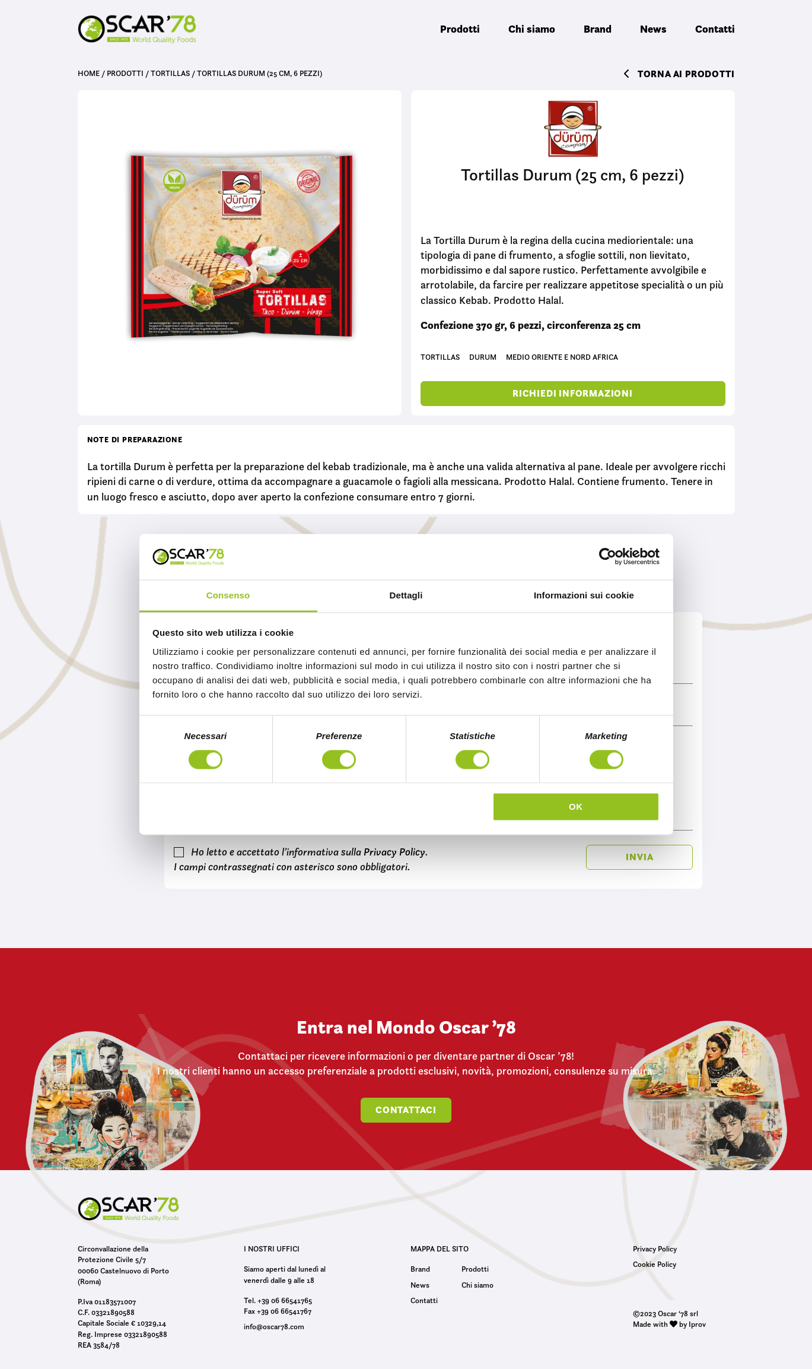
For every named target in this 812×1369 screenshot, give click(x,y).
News (653, 29)
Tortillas (440, 357)
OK (576, 806)
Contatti (715, 29)
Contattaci (406, 1110)
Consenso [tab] (228, 595)
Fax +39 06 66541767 (277, 1311)
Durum (482, 357)
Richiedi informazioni (572, 393)
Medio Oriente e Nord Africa (562, 357)
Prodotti (460, 29)
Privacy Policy (394, 851)
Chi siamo (531, 29)
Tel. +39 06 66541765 (278, 1300)
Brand (598, 29)
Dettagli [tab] (406, 595)
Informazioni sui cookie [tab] (584, 595)
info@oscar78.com (274, 1326)
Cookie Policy (654, 1264)
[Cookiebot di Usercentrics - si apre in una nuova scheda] (608, 557)
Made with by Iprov (669, 1324)
